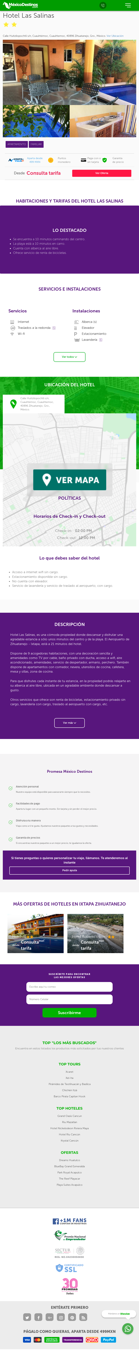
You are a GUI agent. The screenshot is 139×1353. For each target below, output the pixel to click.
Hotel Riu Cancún (69, 1134)
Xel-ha (69, 1078)
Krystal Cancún (69, 1140)
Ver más (69, 722)
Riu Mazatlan (69, 1122)
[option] (35, 935)
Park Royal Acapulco (69, 1172)
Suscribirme (69, 1012)
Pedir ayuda (69, 870)
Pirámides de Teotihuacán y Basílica (70, 1084)
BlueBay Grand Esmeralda (69, 1166)
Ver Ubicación (115, 35)
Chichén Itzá (69, 1090)
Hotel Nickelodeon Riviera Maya (69, 1128)
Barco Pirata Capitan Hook (69, 1096)
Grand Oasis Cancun (69, 1116)
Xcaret (69, 1071)
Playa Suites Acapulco (70, 1184)
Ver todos (69, 356)
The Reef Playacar (69, 1178)
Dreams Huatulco (69, 1160)
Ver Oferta (101, 173)
